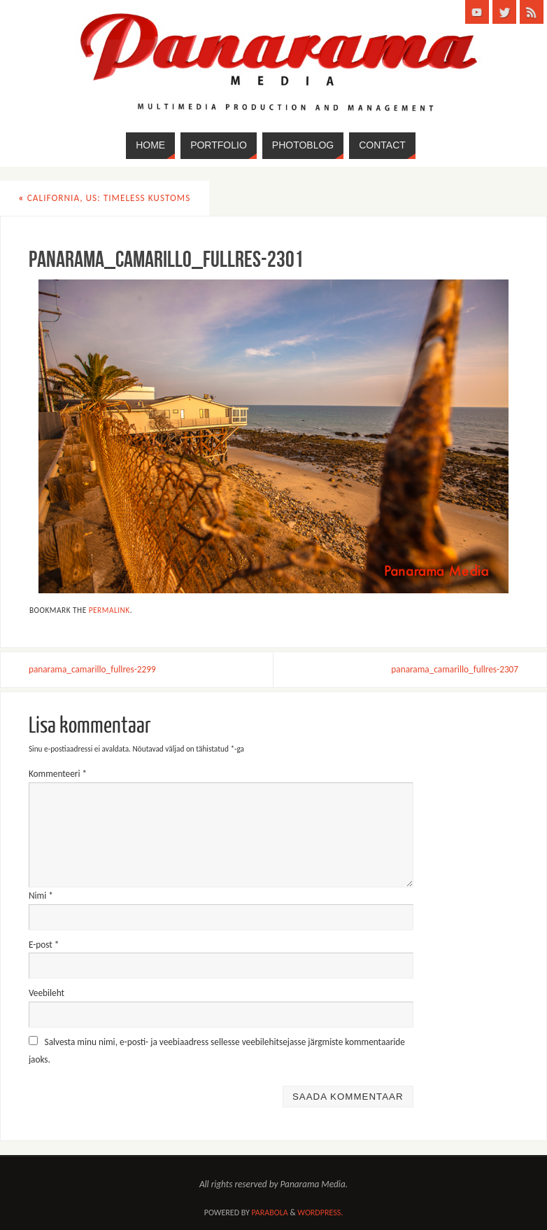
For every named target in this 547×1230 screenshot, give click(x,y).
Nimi (41, 895)
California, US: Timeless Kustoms (105, 198)
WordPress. (320, 1212)
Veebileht (46, 993)
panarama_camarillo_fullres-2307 (454, 669)
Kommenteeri (58, 774)
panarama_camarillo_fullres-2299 (92, 669)
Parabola (270, 1212)
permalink (109, 610)
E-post (44, 945)
